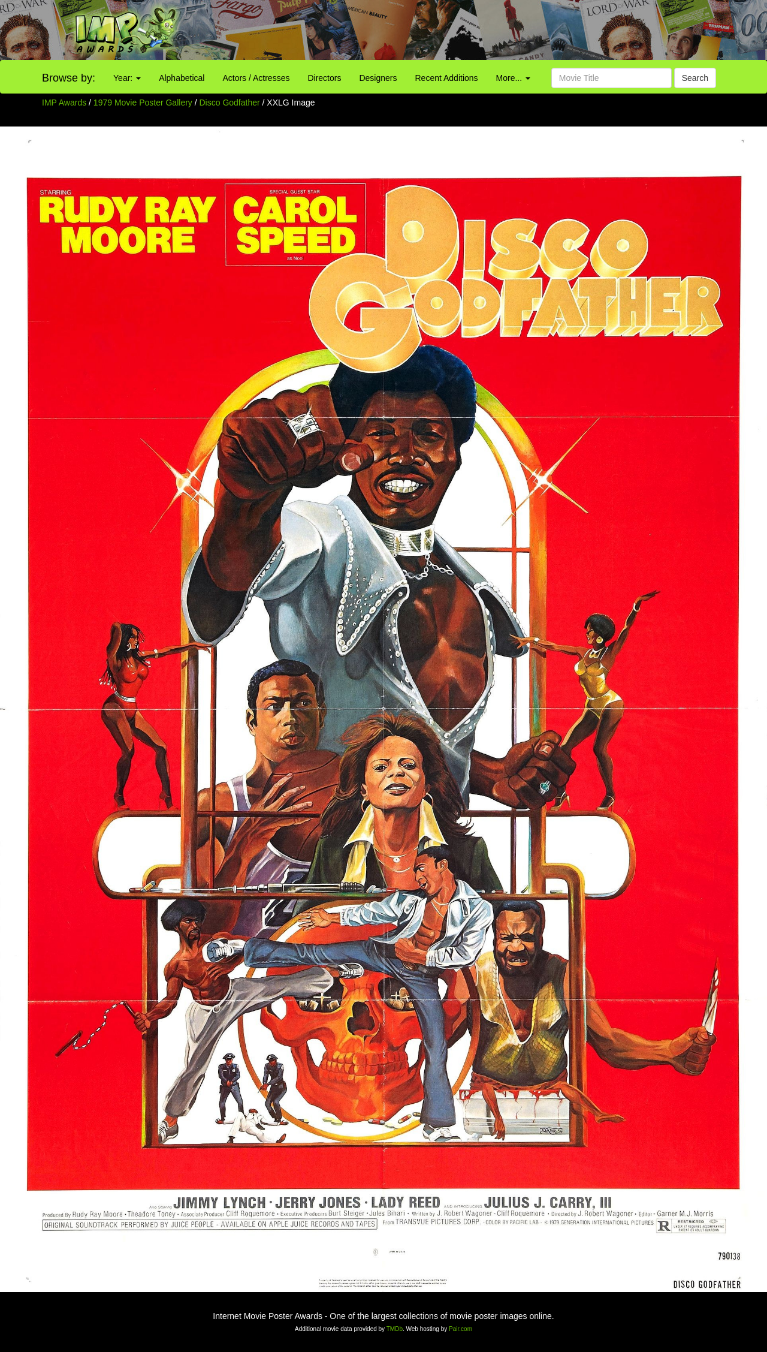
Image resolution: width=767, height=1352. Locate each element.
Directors (324, 78)
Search (695, 78)
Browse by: (68, 78)
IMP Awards (64, 102)
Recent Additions (446, 78)
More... (513, 78)
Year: (127, 78)
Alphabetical (181, 78)
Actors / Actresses (255, 78)
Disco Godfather (231, 102)
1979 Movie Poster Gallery (142, 102)
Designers (378, 78)
